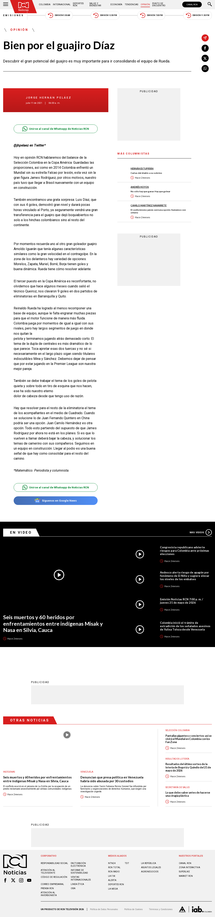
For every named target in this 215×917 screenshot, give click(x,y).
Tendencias (131, 4)
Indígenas (9, 771)
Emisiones (13, 15)
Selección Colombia (177, 730)
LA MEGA (113, 888)
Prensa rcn (47, 888)
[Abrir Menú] (5, 5)
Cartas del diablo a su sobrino (146, 173)
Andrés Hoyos (140, 186)
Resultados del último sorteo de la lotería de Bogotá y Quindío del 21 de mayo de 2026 (188, 767)
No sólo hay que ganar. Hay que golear (150, 191)
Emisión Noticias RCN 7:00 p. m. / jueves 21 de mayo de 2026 (181, 601)
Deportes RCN (78, 4)
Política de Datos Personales (104, 909)
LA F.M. (112, 876)
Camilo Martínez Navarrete (148, 205)
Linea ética (77, 884)
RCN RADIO (114, 871)
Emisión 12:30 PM (105, 15)
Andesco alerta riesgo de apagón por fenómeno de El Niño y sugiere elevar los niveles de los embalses (184, 576)
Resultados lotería (177, 758)
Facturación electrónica (78, 864)
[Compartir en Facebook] (205, 48)
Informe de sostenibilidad (79, 871)
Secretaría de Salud (177, 787)
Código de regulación (54, 877)
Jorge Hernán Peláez (49, 97)
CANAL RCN (192, 4)
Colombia (44, 4)
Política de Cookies (133, 909)
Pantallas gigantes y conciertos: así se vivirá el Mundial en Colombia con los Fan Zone (188, 739)
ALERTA (112, 880)
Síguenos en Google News (55, 500)
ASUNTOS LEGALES (151, 867)
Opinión (145, 4)
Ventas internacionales (81, 878)
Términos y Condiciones (161, 909)
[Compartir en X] (205, 58)
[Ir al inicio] (23, 6)
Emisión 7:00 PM (151, 15)
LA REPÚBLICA (148, 863)
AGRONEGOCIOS (149, 871)
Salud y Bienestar (95, 4)
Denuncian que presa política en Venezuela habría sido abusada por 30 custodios (111, 779)
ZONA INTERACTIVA (189, 867)
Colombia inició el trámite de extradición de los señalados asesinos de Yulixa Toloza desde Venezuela (185, 626)
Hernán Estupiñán (142, 168)
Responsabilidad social (54, 863)
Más (201, 532)
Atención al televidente (48, 871)
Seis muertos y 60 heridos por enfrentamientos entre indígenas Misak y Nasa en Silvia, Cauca (53, 623)
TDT (127, 863)
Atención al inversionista (49, 894)
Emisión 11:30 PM (197, 15)
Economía (116, 4)
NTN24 (111, 863)
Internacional (62, 4)
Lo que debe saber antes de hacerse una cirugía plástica (187, 794)
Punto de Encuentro (158, 4)
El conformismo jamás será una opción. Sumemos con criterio (158, 211)
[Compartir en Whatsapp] (205, 68)
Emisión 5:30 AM (59, 15)
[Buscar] (210, 4)
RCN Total (114, 867)
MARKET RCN (186, 876)
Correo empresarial (52, 884)
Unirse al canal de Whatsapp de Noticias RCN (55, 128)
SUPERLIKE (184, 871)
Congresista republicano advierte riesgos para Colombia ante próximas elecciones (184, 551)
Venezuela (86, 771)
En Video (21, 532)
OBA (73, 888)
